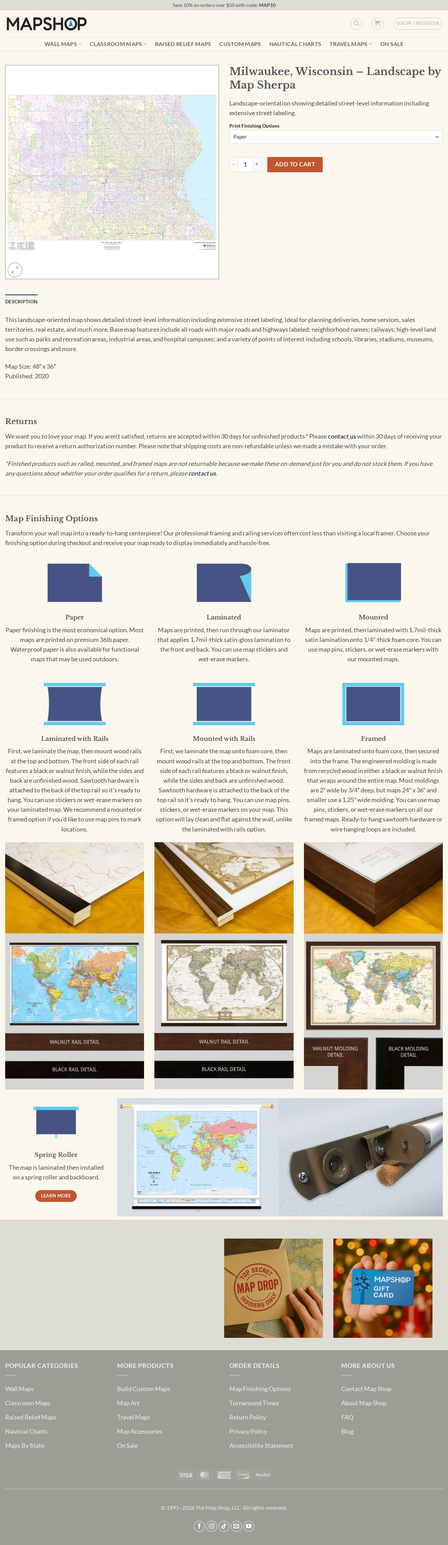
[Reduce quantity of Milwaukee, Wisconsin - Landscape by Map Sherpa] (233, 164)
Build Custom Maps (143, 1388)
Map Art (128, 1403)
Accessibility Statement (261, 1445)
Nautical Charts (295, 44)
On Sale (391, 44)
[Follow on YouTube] (249, 1526)
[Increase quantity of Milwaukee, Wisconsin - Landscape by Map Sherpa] (257, 164)
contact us (342, 436)
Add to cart (295, 164)
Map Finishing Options (260, 1388)
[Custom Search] (356, 24)
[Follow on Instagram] (211, 1526)
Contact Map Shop (366, 1388)
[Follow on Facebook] (199, 1526)
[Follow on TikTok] (224, 1526)
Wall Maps (63, 43)
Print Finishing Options (254, 126)
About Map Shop (364, 1403)
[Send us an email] (236, 1526)
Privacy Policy (248, 1431)
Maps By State (24, 1445)
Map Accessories (139, 1431)
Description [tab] (21, 301)
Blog (347, 1431)
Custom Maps (240, 44)
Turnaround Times (254, 1403)
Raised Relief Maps (183, 44)
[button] (377, 24)
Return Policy (247, 1417)
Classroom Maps (118, 43)
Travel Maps (351, 43)
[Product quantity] (245, 164)
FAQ (347, 1417)
